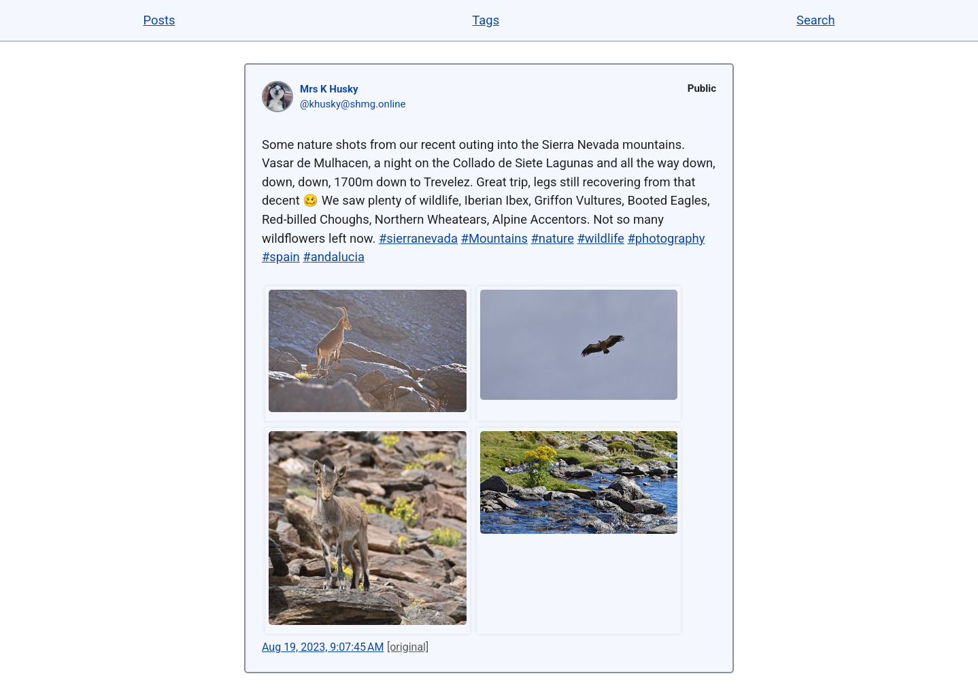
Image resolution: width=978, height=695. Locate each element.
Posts (159, 20)
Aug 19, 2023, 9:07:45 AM (323, 647)
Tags (485, 20)
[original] (407, 647)
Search (815, 20)
